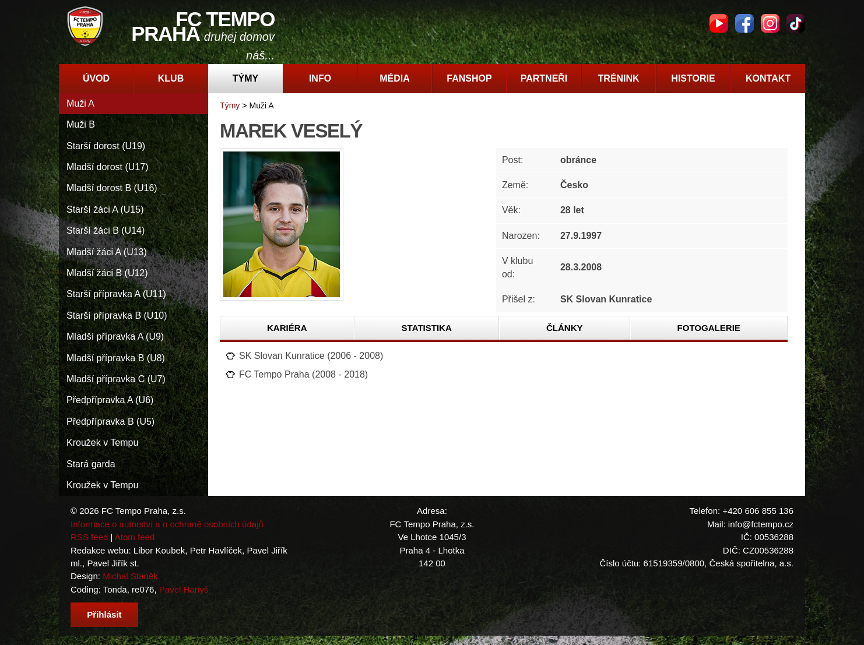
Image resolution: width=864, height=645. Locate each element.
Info (320, 78)
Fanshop (469, 78)
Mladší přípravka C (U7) (116, 379)
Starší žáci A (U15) (105, 209)
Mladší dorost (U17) (107, 167)
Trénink (618, 78)
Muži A (80, 103)
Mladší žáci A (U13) (106, 252)
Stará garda (90, 464)
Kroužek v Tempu (102, 442)
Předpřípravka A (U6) (109, 400)
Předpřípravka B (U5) (110, 422)
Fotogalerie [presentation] (708, 328)
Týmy (245, 78)
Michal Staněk (130, 576)
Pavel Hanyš (183, 589)
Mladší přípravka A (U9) (115, 336)
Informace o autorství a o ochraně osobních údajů (167, 524)
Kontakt (768, 78)
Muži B (80, 124)
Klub (171, 78)
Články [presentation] (564, 328)
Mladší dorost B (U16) (111, 188)
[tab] (287, 328)
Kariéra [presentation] (287, 328)
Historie (693, 78)
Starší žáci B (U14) (105, 230)
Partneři (544, 78)
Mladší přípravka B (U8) (115, 358)
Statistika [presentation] (427, 328)
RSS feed (89, 537)
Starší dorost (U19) (105, 146)
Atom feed (135, 537)
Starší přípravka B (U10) (116, 315)
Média (395, 78)
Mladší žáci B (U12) (107, 273)
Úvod (96, 78)
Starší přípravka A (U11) (116, 294)
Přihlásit (104, 614)
